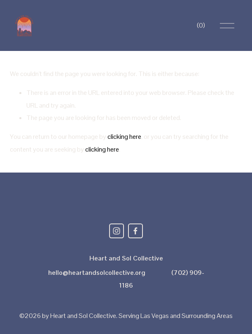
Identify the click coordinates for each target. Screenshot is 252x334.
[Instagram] (116, 230)
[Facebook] (135, 230)
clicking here (124, 136)
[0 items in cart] (201, 25)
